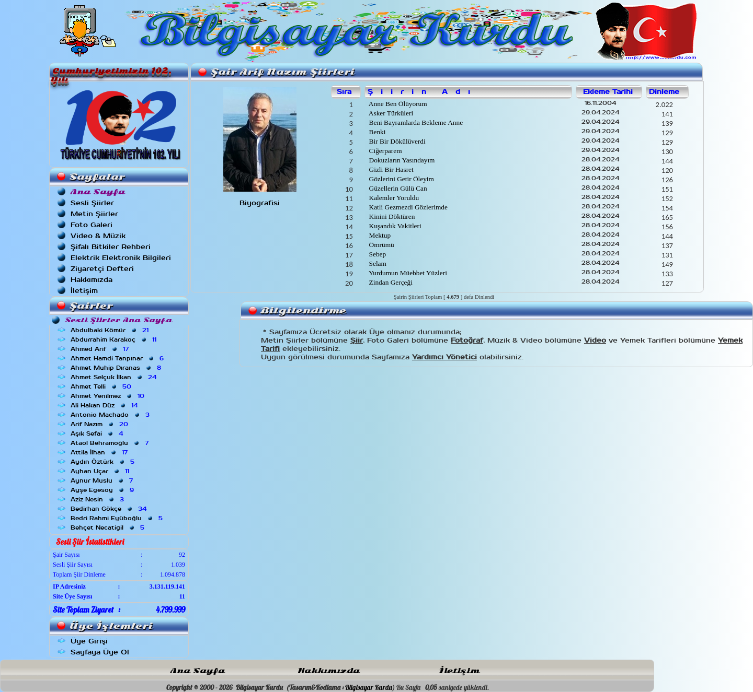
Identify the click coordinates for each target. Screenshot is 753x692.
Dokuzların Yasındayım (401, 160)
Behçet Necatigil (108, 527)
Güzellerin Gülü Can (397, 188)
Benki (376, 132)
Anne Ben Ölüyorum (397, 104)
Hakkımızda (91, 279)
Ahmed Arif (101, 349)
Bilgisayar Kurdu (368, 687)
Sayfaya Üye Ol (100, 652)
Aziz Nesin (98, 499)
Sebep (376, 254)
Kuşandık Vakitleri (394, 226)
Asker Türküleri (390, 113)
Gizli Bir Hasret (390, 169)
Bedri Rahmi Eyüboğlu (118, 518)
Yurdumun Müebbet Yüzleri (407, 273)
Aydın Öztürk (103, 461)
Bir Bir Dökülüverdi (396, 141)
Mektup (379, 235)
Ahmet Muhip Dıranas (117, 367)
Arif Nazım (100, 424)
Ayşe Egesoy (103, 490)
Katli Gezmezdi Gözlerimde (407, 207)
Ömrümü (380, 245)
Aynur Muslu (103, 480)
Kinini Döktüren (391, 216)
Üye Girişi (89, 641)
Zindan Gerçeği (390, 282)
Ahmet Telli (102, 386)
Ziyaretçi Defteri (102, 268)
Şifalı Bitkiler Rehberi (111, 246)
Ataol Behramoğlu (111, 443)
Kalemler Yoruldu (393, 198)
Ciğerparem (384, 151)
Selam (376, 263)
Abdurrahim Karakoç (114, 339)
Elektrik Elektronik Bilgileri (121, 257)
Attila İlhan (100, 452)
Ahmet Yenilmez (108, 396)
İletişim (84, 290)
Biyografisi (259, 202)
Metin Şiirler (94, 213)
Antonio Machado (111, 414)
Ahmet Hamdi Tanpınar (118, 358)
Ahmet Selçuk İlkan (114, 377)
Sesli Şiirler (92, 202)
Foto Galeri (91, 224)
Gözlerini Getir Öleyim (400, 179)
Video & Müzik (98, 235)
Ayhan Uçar (101, 471)
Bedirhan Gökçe (110, 508)
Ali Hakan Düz (105, 405)
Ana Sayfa (197, 670)
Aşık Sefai (98, 433)
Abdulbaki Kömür (111, 330)
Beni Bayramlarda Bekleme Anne (415, 122)
